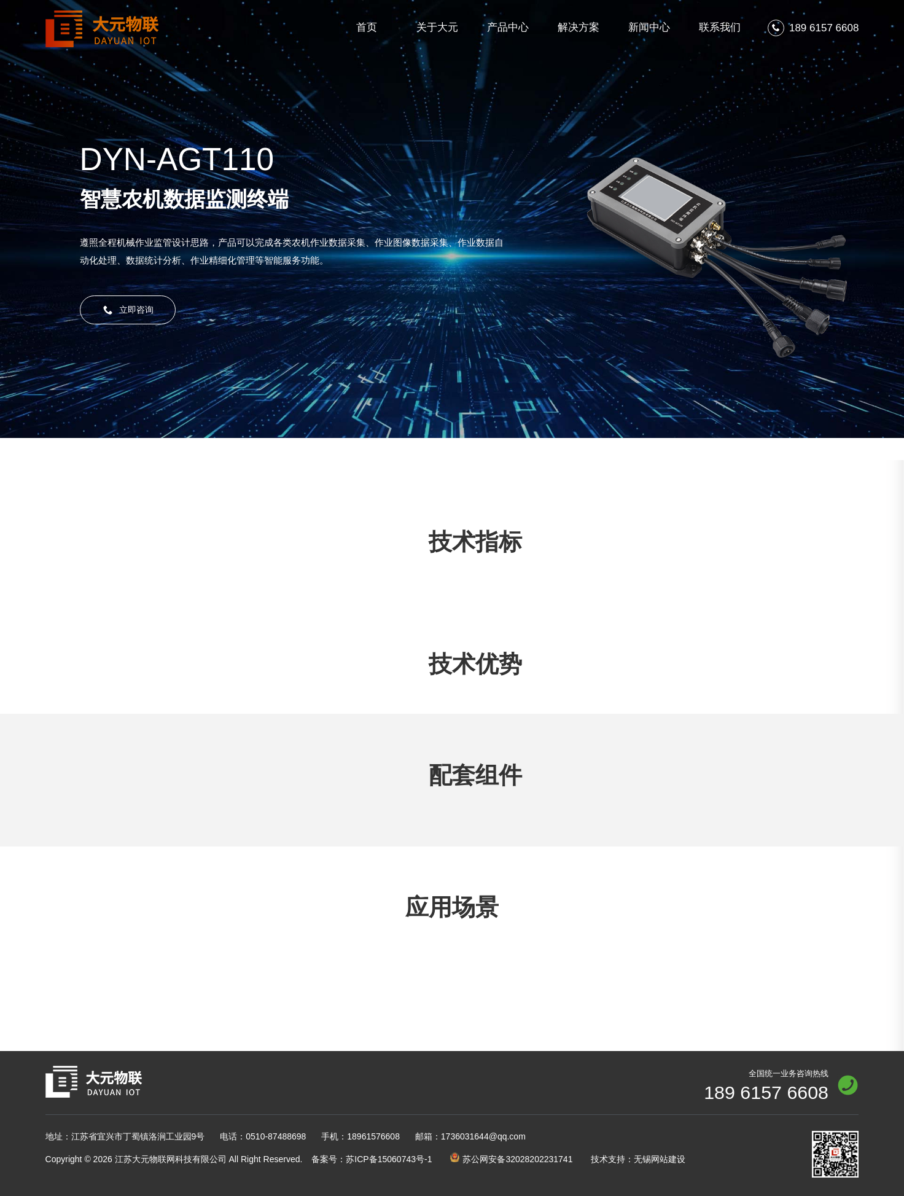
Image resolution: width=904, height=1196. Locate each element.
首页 (366, 27)
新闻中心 (649, 27)
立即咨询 (128, 310)
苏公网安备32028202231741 (511, 1158)
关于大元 (437, 27)
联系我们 (720, 27)
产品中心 (508, 27)
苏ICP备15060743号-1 (371, 1159)
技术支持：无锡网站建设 (638, 1159)
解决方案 (578, 27)
